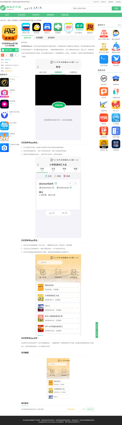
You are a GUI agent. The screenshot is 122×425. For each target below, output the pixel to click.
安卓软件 (36, 15)
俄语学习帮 (26, 28)
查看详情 (90, 409)
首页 (7, 15)
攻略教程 (110, 2)
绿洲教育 (58, 28)
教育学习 (8, 59)
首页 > (10, 20)
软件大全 (96, 2)
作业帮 (68, 28)
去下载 (96, 333)
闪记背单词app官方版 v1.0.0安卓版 (30, 20)
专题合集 (118, 2)
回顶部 (96, 326)
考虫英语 (36, 28)
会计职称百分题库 (79, 28)
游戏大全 (103, 2)
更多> (119, 25)
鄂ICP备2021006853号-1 (72, 422)
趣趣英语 (90, 28)
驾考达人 (47, 28)
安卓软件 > (15, 20)
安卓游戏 (21, 15)
